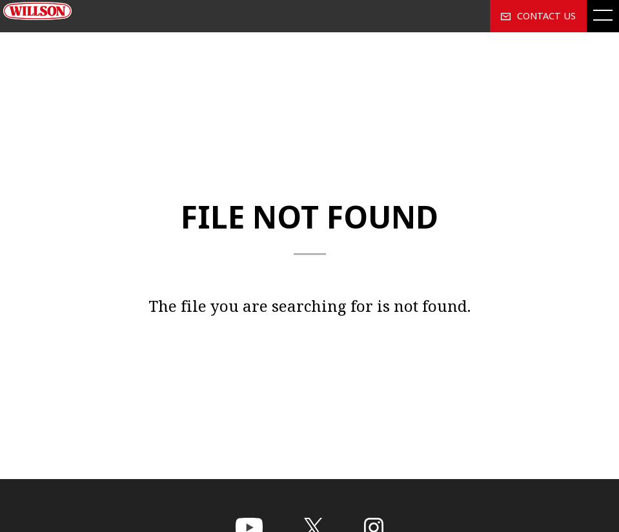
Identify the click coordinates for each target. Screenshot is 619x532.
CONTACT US (538, 16)
